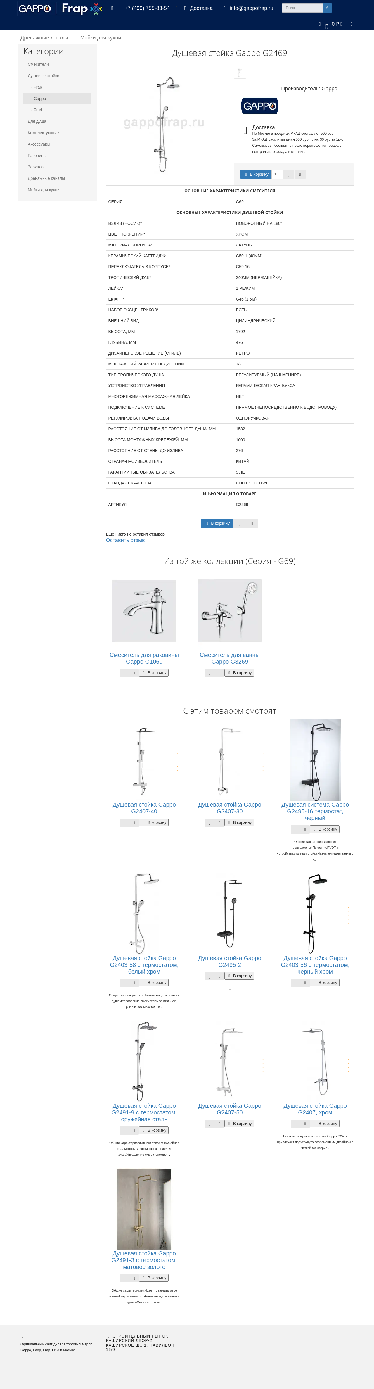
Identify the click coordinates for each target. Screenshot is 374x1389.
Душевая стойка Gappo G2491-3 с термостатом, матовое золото (144, 1260)
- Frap (35, 87)
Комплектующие (43, 132)
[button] (329, 23)
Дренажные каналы (45, 38)
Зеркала (36, 167)
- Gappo (37, 98)
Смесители (38, 64)
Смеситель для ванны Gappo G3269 (230, 658)
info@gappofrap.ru (247, 8)
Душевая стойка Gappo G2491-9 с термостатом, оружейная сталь (144, 1112)
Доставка (197, 8)
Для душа (37, 121)
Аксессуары (39, 144)
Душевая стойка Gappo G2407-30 (229, 808)
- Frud (35, 110)
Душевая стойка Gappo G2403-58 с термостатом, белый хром (144, 965)
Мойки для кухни (100, 38)
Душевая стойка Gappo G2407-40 (144, 808)
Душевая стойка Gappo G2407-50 (229, 1109)
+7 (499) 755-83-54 (147, 8)
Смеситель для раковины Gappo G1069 (144, 658)
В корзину (256, 174)
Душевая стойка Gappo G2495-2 (229, 961)
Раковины (37, 155)
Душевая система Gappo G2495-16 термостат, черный (315, 811)
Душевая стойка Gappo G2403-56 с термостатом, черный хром (315, 965)
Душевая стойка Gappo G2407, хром (315, 1109)
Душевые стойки (43, 75)
